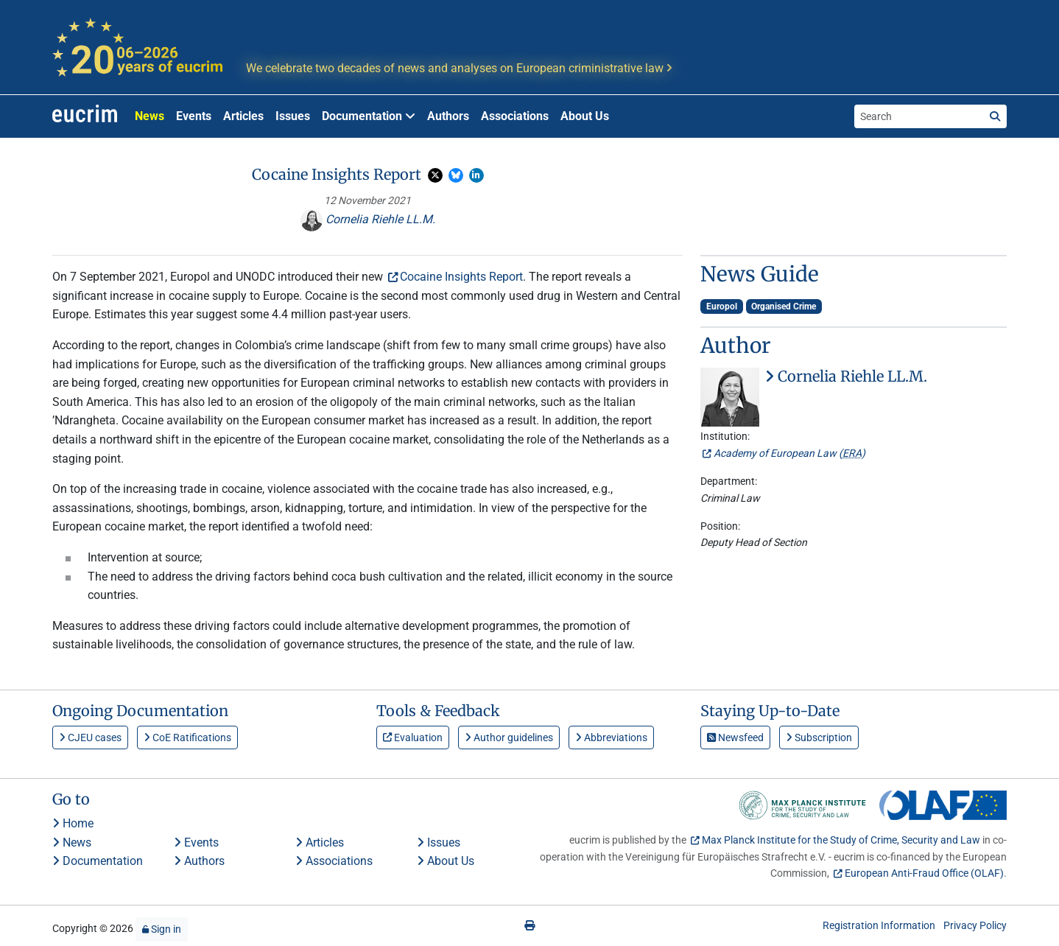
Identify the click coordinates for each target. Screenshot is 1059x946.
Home (73, 823)
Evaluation (413, 737)
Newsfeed (735, 737)
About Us (584, 116)
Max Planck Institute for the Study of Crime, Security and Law (841, 840)
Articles (243, 116)
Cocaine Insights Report (461, 277)
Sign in (161, 929)
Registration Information (879, 925)
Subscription (819, 737)
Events (193, 116)
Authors (448, 116)
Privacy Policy (975, 925)
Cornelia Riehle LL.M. (367, 219)
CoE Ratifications (187, 737)
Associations (515, 116)
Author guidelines (509, 737)
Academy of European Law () (789, 453)
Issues (292, 116)
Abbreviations (611, 737)
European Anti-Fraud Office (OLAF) (924, 873)
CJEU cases (90, 737)
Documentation (97, 861)
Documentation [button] (368, 116)
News (149, 116)
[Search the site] (919, 116)
